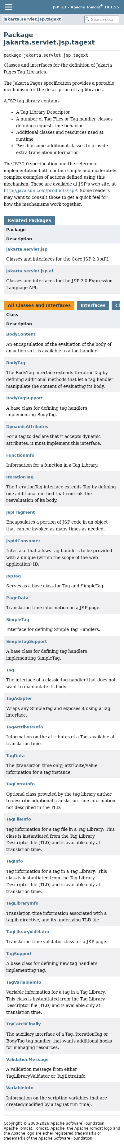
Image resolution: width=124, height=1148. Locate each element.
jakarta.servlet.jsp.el (29, 271)
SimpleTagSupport (26, 641)
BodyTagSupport (24, 398)
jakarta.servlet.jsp (26, 249)
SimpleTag (17, 619)
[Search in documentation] (101, 19)
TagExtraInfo (20, 784)
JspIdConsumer (23, 541)
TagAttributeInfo (24, 727)
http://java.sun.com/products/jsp (39, 190)
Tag (10, 670)
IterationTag (19, 477)
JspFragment (20, 512)
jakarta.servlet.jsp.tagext (32, 19)
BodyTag (15, 362)
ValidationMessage (27, 1059)
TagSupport (19, 953)
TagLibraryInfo (22, 903)
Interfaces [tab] (93, 305)
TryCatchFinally (23, 1024)
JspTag (13, 576)
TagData (15, 755)
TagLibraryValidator (28, 931)
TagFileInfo (18, 819)
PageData (17, 597)
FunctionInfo (20, 455)
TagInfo (14, 861)
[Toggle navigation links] (8, 6)
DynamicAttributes (27, 426)
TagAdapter (19, 698)
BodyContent (20, 334)
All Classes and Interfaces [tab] (39, 305)
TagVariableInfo (23, 982)
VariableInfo (19, 1087)
